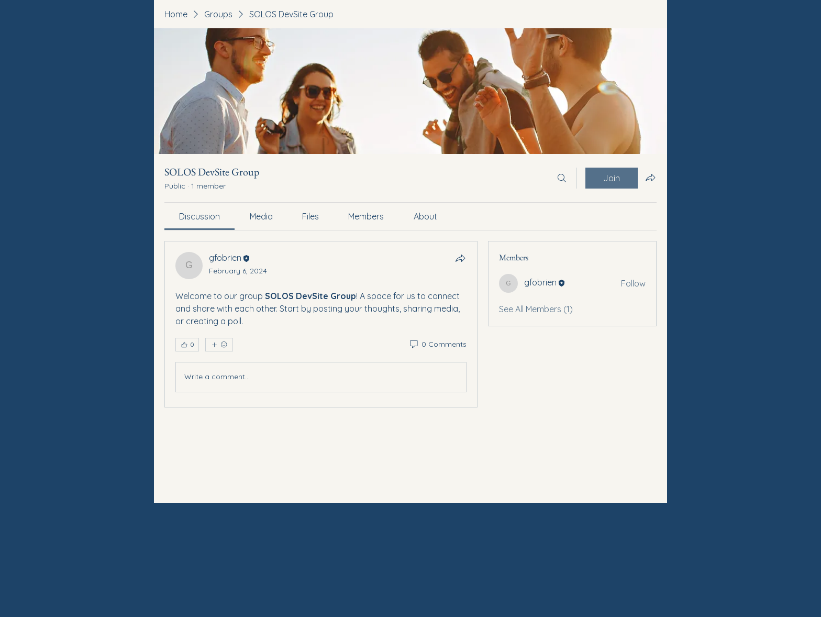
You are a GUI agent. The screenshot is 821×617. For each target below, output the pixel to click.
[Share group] (650, 177)
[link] (199, 216)
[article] (321, 324)
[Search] (562, 178)
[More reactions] (219, 344)
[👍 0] (187, 344)
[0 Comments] (437, 344)
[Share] (460, 258)
